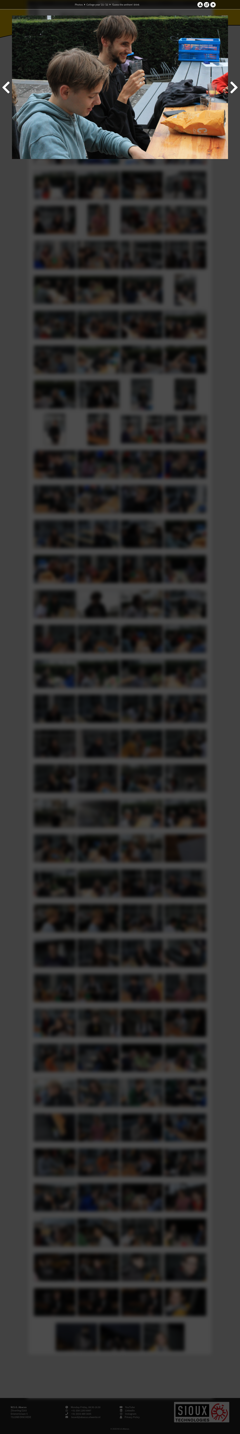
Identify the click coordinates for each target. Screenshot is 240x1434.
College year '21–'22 (97, 4)
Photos (79, 4)
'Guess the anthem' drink (125, 4)
